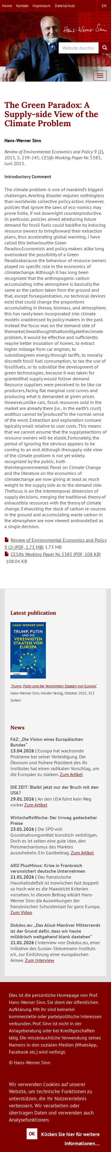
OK (32, 1133)
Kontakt (22, 5)
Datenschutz (65, 5)
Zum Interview (39, 960)
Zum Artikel (71, 774)
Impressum (42, 5)
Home (7, 5)
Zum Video (21, 912)
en (104, 5)
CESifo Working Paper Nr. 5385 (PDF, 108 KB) (56, 554)
